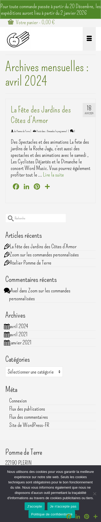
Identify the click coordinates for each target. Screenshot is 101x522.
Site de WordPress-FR (29, 424)
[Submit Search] (9, 218)
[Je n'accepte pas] (94, 493)
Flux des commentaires (28, 416)
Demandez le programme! (57, 131)
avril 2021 (18, 334)
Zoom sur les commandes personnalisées (44, 254)
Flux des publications (27, 408)
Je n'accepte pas (63, 506)
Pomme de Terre (23, 131)
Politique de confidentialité (51, 514)
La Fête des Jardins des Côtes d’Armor (43, 246)
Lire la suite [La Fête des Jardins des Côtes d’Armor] (53, 174)
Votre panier (31, 22)
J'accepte (34, 506)
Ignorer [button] (94, 12)
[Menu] (89, 39)
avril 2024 (19, 326)
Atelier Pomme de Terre (30, 262)
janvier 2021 (20, 342)
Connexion (18, 400)
